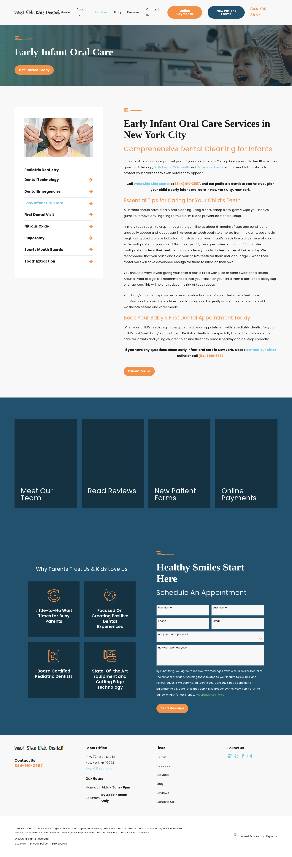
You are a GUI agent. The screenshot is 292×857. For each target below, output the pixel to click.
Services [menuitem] (101, 12)
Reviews (162, 730)
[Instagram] (249, 694)
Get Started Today (34, 70)
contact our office (261, 350)
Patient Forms (139, 371)
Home (161, 694)
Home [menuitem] (65, 12)
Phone (158, 558)
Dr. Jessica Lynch (210, 167)
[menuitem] (58, 180)
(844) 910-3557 (187, 184)
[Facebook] (243, 694)
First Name (161, 545)
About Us (163, 703)
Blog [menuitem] (117, 12)
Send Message (168, 646)
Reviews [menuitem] (133, 12)
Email (212, 558)
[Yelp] (236, 694)
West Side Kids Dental (152, 184)
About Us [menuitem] (81, 12)
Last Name (216, 545)
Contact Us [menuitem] (152, 12)
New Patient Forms (226, 12)
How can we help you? (168, 585)
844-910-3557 (29, 703)
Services (162, 712)
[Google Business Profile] (229, 694)
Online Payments (184, 12)
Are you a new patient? (169, 572)
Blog (159, 721)
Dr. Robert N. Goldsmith (171, 167)
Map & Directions (98, 706)
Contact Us (165, 739)
